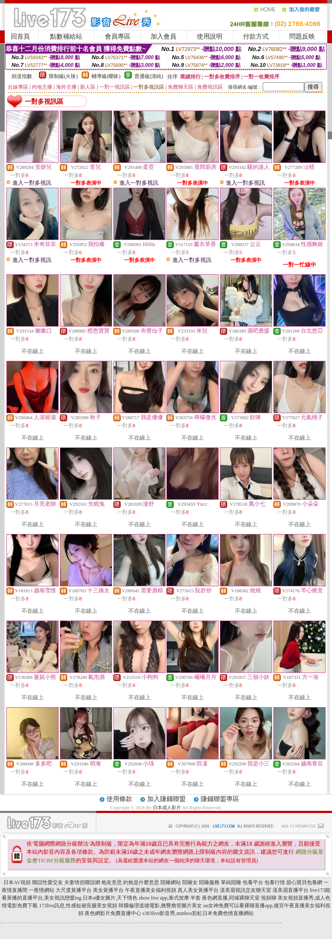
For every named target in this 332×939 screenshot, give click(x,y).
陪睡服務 (209, 882)
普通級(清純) (148, 76)
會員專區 (117, 36)
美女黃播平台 (108, 890)
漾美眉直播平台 (290, 890)
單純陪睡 (231, 882)
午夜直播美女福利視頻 (150, 890)
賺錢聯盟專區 (220, 798)
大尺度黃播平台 (74, 890)
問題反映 (302, 36)
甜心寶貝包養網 (304, 882)
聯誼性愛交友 (47, 882)
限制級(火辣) (63, 76)
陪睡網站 (170, 882)
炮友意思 (111, 882)
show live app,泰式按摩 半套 (170, 898)
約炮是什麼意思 (141, 882)
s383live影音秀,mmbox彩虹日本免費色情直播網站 (198, 913)
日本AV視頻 (17, 882)
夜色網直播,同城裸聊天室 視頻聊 (239, 898)
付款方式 (256, 36)
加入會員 (163, 36)
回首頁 (20, 36)
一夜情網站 (41, 890)
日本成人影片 (167, 807)
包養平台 (253, 882)
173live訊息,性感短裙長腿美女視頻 (78, 906)
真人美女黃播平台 (198, 890)
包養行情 (274, 882)
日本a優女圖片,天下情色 (110, 898)
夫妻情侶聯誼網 (82, 882)
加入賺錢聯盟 (166, 798)
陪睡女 (190, 882)
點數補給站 (66, 36)
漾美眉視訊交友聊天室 (245, 890)
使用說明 (209, 36)
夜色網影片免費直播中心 (113, 913)
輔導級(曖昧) (106, 76)
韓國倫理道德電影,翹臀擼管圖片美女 (160, 906)
